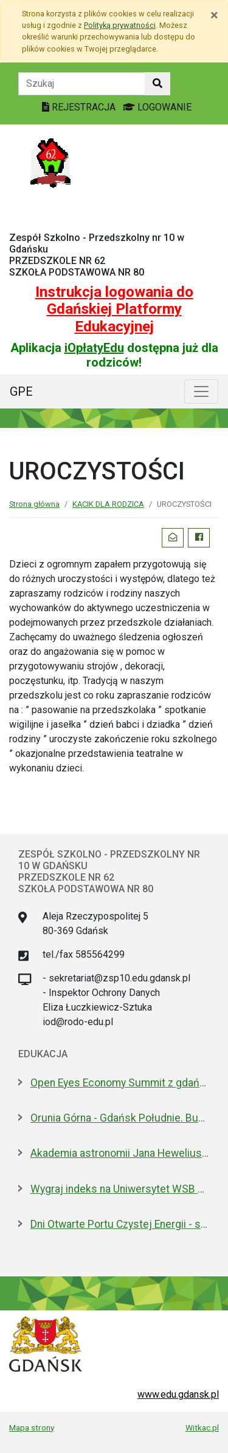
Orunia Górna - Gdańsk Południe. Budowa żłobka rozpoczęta (120, 1118)
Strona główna (34, 504)
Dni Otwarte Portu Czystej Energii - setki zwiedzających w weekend (120, 1224)
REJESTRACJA (80, 107)
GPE (21, 391)
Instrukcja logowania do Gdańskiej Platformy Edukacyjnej (114, 309)
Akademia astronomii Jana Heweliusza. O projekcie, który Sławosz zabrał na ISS (120, 1153)
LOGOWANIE (157, 107)
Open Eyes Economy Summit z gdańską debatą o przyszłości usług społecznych (120, 1083)
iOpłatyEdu (94, 347)
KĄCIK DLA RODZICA (108, 504)
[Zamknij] (214, 15)
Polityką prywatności (120, 25)
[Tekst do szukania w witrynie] (81, 83)
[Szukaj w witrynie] (157, 83)
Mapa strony (31, 1427)
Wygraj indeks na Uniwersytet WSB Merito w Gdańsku (120, 1189)
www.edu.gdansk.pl (178, 1394)
